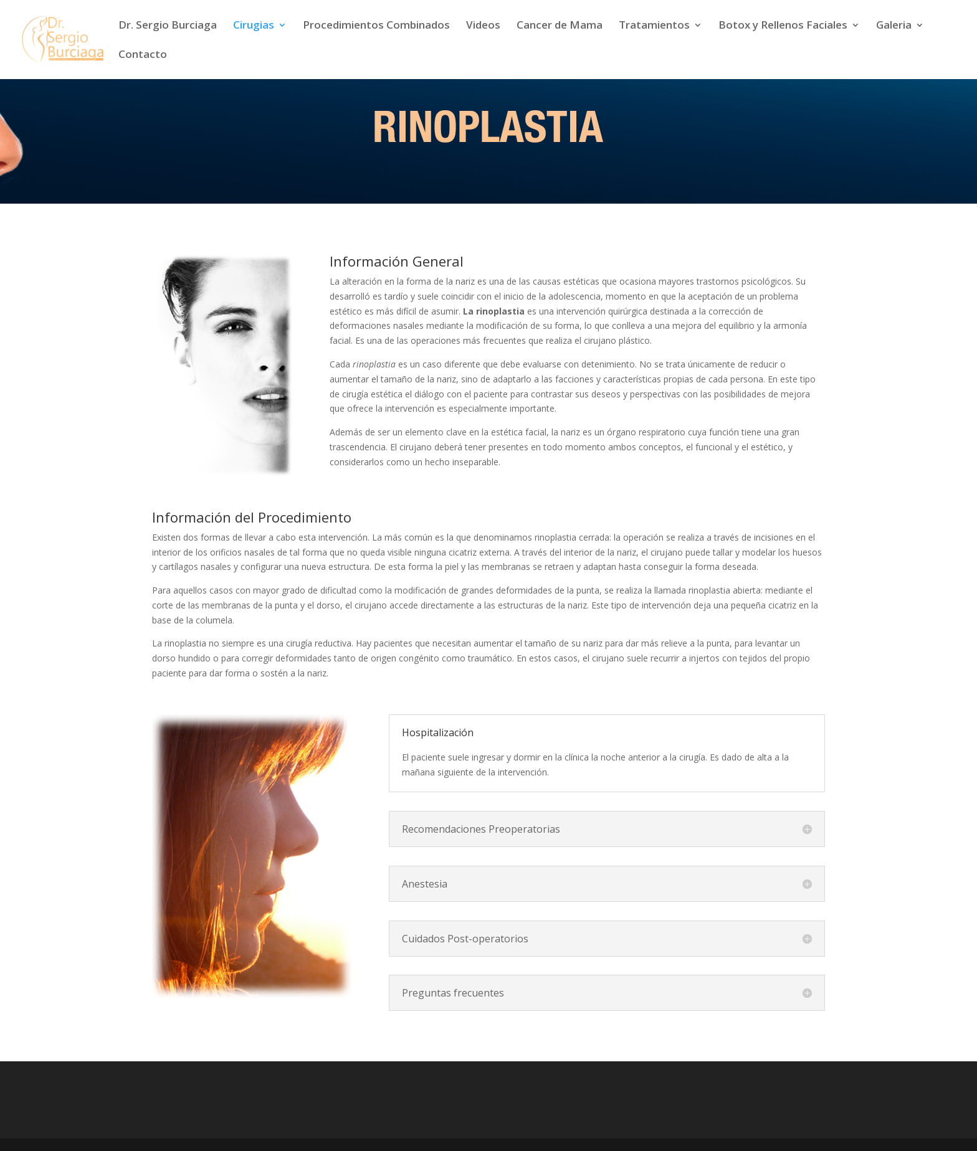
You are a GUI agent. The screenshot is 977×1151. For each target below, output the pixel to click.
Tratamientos (654, 26)
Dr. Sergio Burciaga (167, 26)
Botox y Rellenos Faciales (782, 26)
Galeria (894, 26)
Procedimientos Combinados (376, 26)
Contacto (142, 55)
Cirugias (253, 26)
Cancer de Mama (560, 26)
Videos (483, 26)
